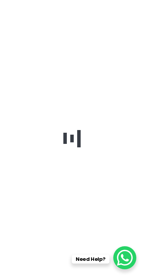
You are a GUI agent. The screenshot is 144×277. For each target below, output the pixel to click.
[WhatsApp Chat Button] (124, 257)
